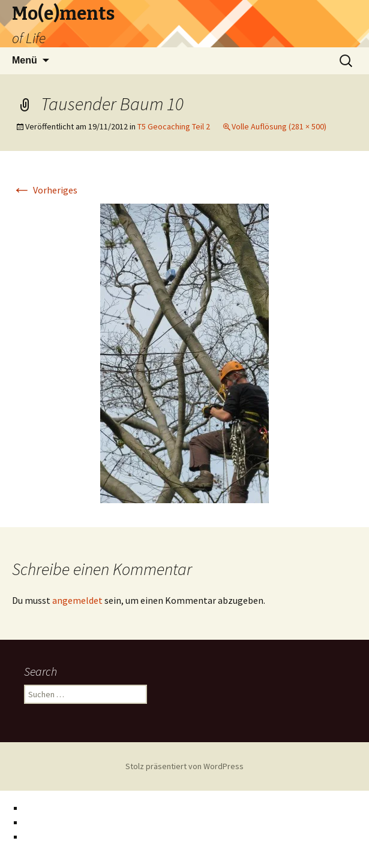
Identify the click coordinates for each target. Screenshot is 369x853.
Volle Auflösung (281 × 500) (279, 126)
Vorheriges (44, 190)
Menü (24, 60)
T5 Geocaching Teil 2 (173, 126)
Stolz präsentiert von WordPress (184, 766)
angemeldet (77, 600)
